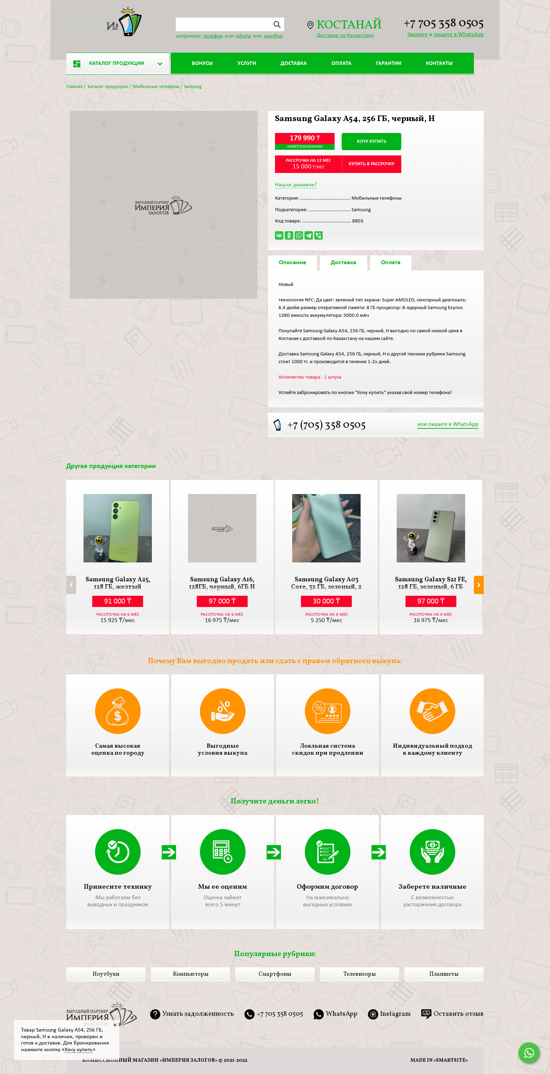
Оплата (341, 63)
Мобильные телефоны (156, 86)
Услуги (246, 63)
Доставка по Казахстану (345, 35)
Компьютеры (190, 974)
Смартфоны (275, 974)
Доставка (294, 63)
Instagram (395, 1014)
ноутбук (273, 36)
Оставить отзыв (459, 1014)
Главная (74, 86)
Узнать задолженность (198, 1014)
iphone (243, 36)
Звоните (417, 35)
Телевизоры (359, 974)
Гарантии (388, 63)
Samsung (193, 86)
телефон (213, 36)
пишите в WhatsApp (459, 35)
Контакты (439, 63)
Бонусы (202, 63)
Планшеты (443, 974)
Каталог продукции (108, 63)
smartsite (450, 1060)
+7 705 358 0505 (444, 23)
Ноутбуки (106, 974)
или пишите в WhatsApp (447, 424)
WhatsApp (341, 1014)
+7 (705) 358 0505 (326, 425)
